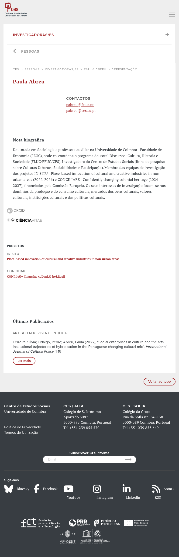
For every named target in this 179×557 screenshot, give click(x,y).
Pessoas (30, 51)
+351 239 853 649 (144, 427)
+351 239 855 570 (84, 427)
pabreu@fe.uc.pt (80, 104)
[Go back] (15, 51)
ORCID (16, 210)
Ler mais (24, 361)
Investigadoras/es (33, 35)
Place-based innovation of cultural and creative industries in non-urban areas (63, 259)
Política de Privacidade (22, 427)
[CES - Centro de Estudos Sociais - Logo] (16, 9)
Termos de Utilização (21, 432)
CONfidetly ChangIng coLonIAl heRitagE (36, 276)
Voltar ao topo (159, 381)
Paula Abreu (95, 69)
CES (16, 69)
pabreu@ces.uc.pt (81, 110)
